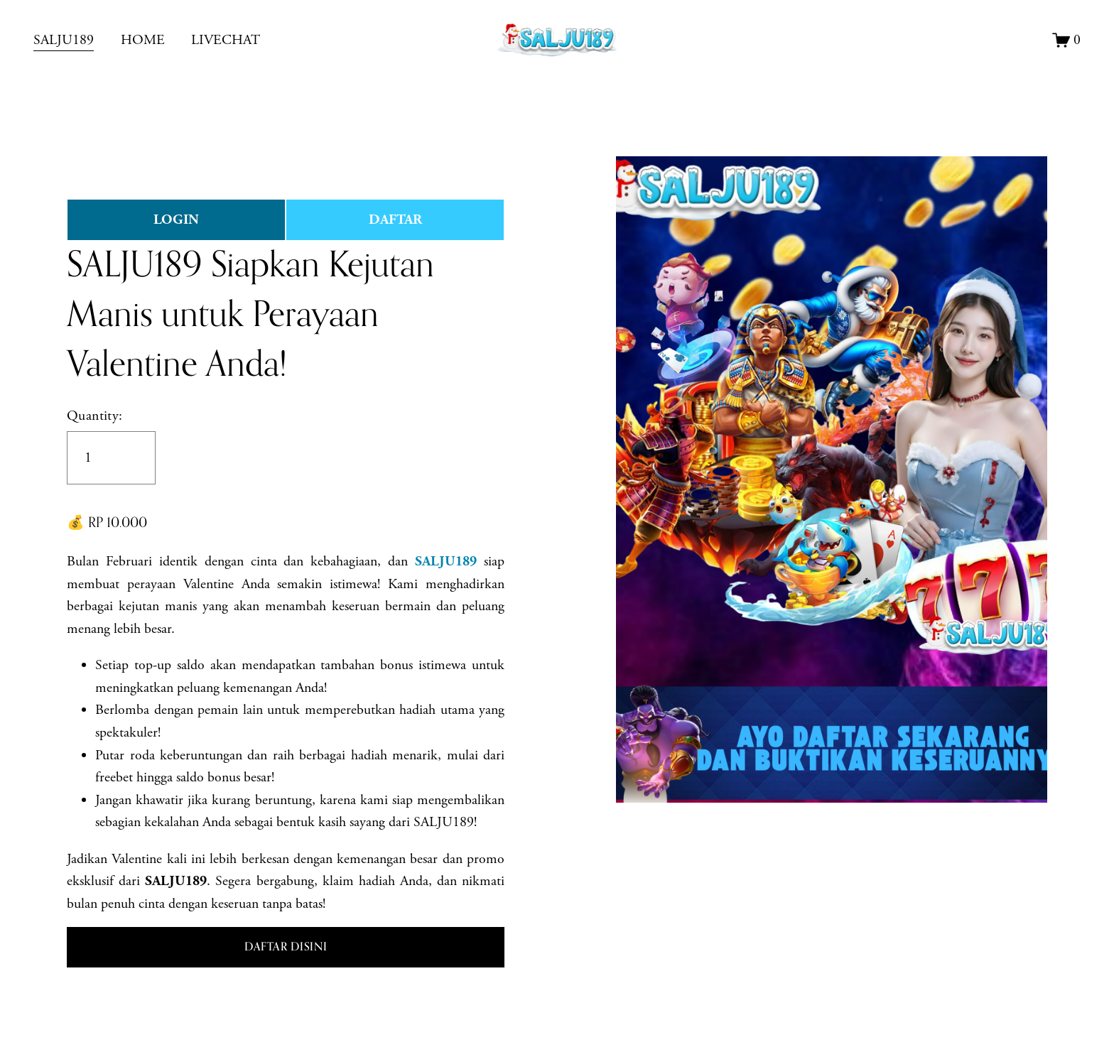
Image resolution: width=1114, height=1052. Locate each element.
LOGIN (176, 220)
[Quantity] (111, 457)
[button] (285, 947)
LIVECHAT (225, 40)
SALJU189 (63, 40)
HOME (143, 40)
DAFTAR (395, 220)
